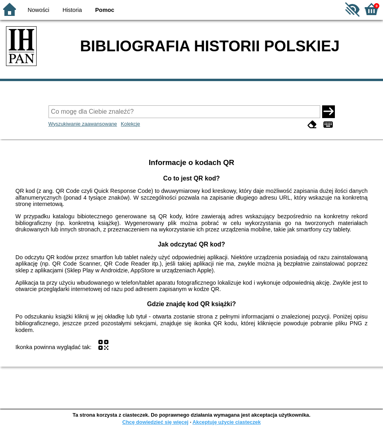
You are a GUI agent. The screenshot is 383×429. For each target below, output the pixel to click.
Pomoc (104, 10)
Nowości (38, 10)
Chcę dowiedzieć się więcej (155, 422)
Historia (72, 10)
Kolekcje (130, 124)
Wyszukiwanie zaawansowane (83, 124)
